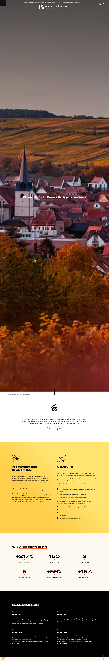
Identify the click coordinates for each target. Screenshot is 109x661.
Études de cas (15, 394)
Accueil (9, 394)
